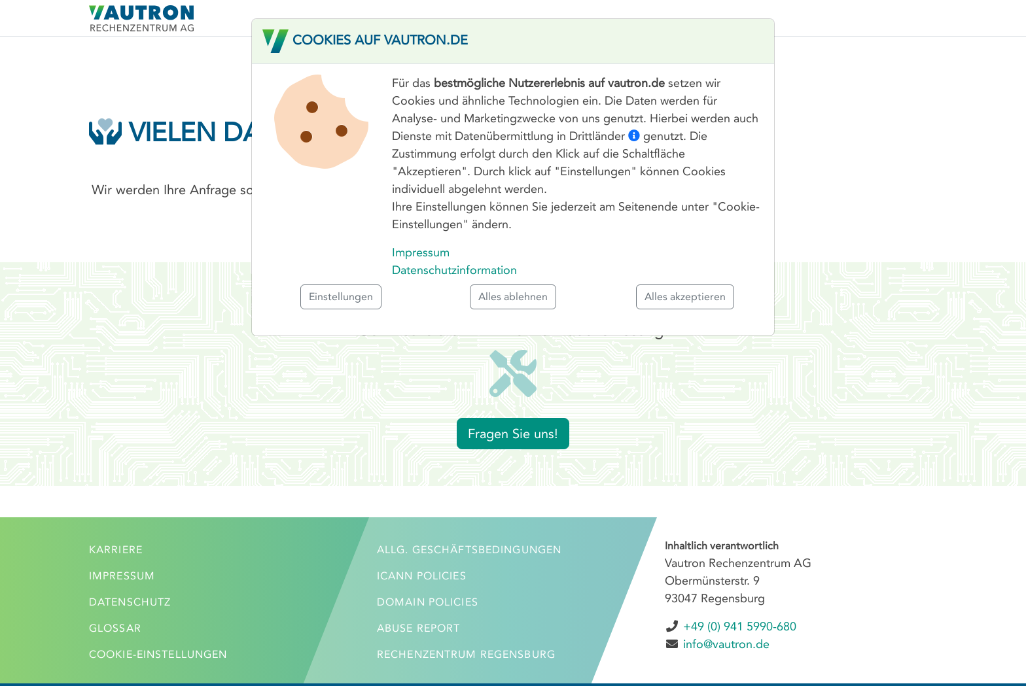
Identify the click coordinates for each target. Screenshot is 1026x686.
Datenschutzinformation (454, 270)
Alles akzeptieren (685, 296)
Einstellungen (341, 296)
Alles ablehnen (513, 296)
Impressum (421, 252)
